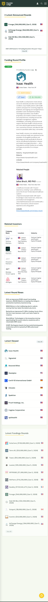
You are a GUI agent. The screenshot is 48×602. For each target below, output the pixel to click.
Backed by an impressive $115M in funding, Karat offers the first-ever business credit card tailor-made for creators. (24, 313)
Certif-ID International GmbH (21, 380)
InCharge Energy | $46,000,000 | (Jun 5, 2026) (21, 31)
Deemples (14, 373)
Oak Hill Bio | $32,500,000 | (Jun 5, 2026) (19, 38)
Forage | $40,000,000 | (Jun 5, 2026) (20, 24)
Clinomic (13, 388)
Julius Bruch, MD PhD (26, 181)
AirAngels (9, 282)
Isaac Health (24, 83)
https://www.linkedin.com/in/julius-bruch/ (29, 211)
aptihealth (14, 417)
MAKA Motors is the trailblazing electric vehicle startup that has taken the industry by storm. (21, 307)
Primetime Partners (9, 263)
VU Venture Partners (9, 240)
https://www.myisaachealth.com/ (27, 157)
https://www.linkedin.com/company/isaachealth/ (31, 162)
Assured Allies (15, 365)
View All (24, 51)
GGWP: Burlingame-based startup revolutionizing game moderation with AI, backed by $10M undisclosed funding (24, 327)
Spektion (13, 395)
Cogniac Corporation (18, 410)
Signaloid (13, 358)
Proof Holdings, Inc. (17, 402)
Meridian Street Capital (10, 273)
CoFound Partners (8, 253)
